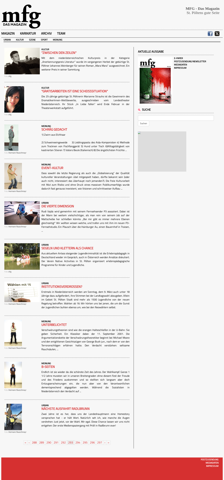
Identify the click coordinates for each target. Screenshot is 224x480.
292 (63, 442)
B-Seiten (48, 366)
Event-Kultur (52, 168)
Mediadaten (180, 64)
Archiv (46, 33)
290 (48, 442)
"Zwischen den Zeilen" (58, 52)
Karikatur (28, 33)
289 (41, 442)
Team (61, 33)
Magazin (8, 33)
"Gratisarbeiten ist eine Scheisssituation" (74, 91)
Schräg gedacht (54, 129)
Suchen (143, 123)
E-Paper (178, 58)
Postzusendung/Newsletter (190, 61)
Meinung (57, 39)
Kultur (20, 39)
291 (56, 442)
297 (99, 442)
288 (34, 442)
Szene (32, 39)
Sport (44, 39)
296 (92, 442)
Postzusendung (210, 459)
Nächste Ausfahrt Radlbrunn (65, 408)
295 (85, 442)
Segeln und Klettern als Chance (67, 248)
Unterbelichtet (54, 324)
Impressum (180, 67)
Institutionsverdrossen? (61, 286)
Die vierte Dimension (57, 206)
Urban (7, 39)
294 (77, 442)
